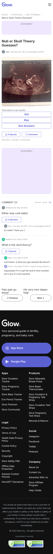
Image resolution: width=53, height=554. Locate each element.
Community (16, 14)
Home (5, 14)
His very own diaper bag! (35, 291)
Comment (31, 134)
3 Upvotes (11, 219)
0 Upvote (11, 134)
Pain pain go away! (9, 291)
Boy (26, 120)
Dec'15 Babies (33, 14)
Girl (26, 114)
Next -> (40, 298)
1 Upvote (10, 251)
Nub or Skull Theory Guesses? (17, 17)
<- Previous (12, 298)
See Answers (26, 125)
